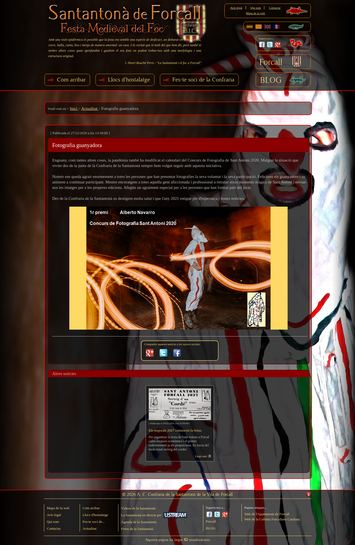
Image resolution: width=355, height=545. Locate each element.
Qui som (255, 7)
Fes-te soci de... (94, 522)
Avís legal (236, 7)
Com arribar (71, 80)
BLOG (271, 80)
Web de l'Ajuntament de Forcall (267, 514)
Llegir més (201, 456)
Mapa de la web (255, 13)
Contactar (275, 7)
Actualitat (90, 108)
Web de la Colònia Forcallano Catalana (272, 519)
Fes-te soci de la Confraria (203, 80)
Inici (74, 108)
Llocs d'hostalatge (129, 80)
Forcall (270, 62)
